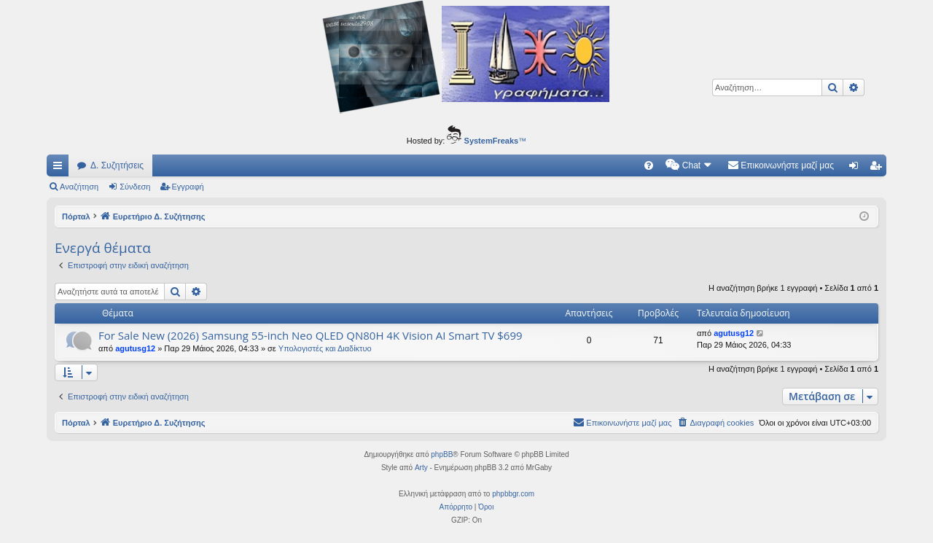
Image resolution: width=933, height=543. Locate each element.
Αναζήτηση (79, 186)
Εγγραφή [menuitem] (878, 168)
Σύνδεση (135, 186)
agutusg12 (135, 348)
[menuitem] (649, 165)
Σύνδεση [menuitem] (856, 168)
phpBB (442, 454)
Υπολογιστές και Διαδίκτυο (325, 348)
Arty (421, 468)
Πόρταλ (76, 216)
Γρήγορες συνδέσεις (60, 168)
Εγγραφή (188, 186)
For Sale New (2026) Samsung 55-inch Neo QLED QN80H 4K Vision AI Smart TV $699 (310, 335)
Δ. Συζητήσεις (117, 165)
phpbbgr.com (513, 494)
